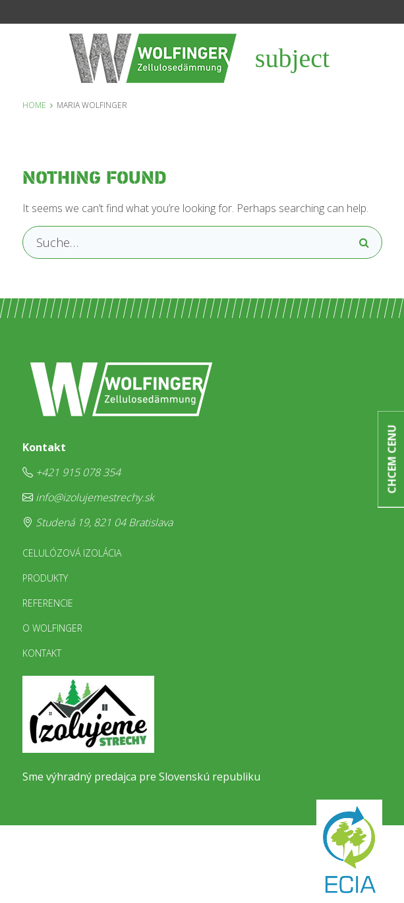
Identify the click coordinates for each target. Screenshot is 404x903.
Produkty (45, 578)
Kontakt (41, 653)
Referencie (47, 603)
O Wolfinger (52, 628)
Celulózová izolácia (71, 553)
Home (34, 105)
